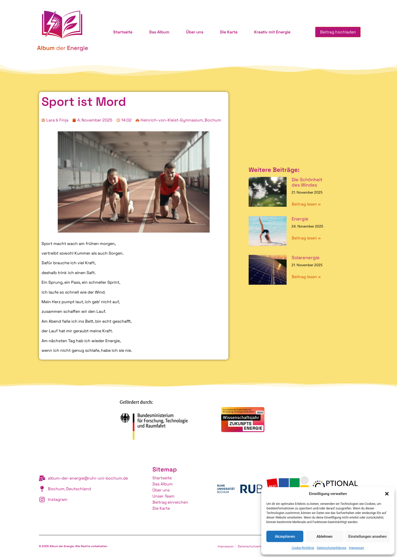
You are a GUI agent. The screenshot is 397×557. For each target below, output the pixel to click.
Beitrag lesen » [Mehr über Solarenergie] (306, 276)
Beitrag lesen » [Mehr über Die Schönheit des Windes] (306, 204)
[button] (386, 493)
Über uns (194, 32)
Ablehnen (324, 536)
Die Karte (228, 32)
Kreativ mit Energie (272, 32)
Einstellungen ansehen (367, 536)
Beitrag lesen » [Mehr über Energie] (306, 238)
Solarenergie (306, 257)
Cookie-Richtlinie (303, 548)
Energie (300, 219)
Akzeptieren (285, 536)
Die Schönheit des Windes (307, 182)
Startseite (122, 32)
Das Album (159, 32)
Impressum (356, 548)
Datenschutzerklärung (331, 548)
